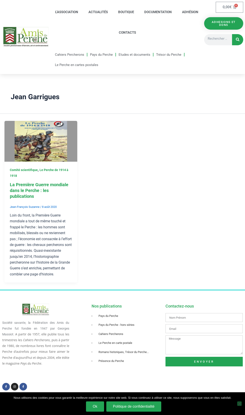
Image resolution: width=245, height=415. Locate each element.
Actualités (98, 12)
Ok (95, 406)
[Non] (239, 403)
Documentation (158, 12)
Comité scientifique (24, 170)
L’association (66, 12)
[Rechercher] (237, 39)
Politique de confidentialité (134, 406)
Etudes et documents (134, 55)
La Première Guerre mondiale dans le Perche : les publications (39, 190)
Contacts (127, 33)
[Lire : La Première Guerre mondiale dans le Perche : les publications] (40, 141)
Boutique (126, 12)
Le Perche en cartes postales (76, 65)
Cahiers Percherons (69, 55)
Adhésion (190, 12)
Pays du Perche (101, 55)
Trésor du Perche (168, 55)
